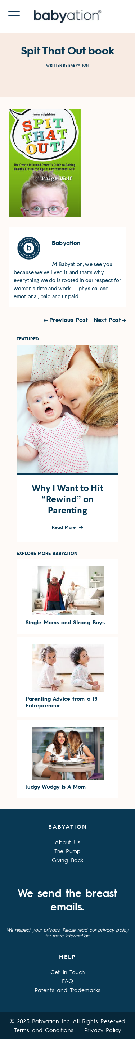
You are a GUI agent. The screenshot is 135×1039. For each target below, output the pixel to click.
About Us (67, 842)
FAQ (67, 981)
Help (67, 956)
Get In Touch (67, 972)
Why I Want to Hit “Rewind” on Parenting (67, 499)
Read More (64, 527)
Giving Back (68, 860)
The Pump (67, 851)
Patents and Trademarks (68, 990)
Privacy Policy (102, 1030)
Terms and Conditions (43, 1030)
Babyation (78, 65)
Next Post (107, 319)
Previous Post (68, 319)
